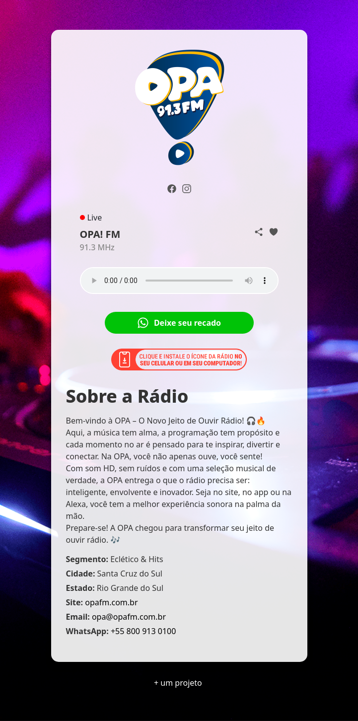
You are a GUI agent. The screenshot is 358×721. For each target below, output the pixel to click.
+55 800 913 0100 (143, 631)
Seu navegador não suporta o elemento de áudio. (179, 280)
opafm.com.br (111, 602)
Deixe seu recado (179, 323)
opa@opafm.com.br (129, 616)
